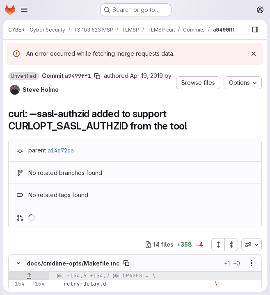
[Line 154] (18, 284)
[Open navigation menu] (24, 9)
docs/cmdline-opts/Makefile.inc (73, 263)
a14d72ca (61, 150)
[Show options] (251, 263)
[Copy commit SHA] (97, 76)
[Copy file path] (126, 263)
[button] (23, 76)
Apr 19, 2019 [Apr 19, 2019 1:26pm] (146, 75)
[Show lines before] (29, 276)
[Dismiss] (254, 54)
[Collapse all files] (231, 244)
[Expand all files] (217, 244)
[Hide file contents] (18, 263)
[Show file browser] (255, 29)
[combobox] (251, 244)
